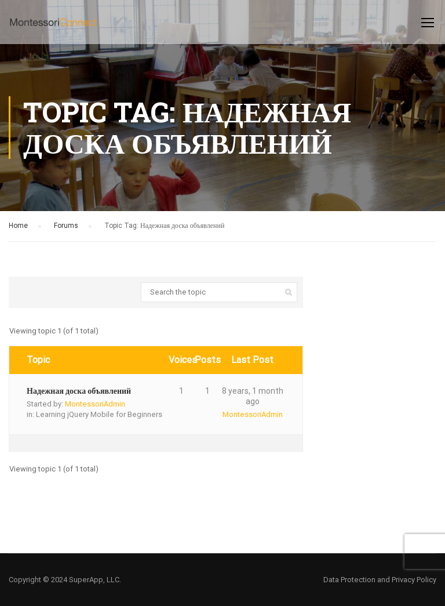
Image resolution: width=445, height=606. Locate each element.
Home (18, 226)
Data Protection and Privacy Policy (379, 579)
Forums (66, 226)
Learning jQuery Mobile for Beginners (99, 414)
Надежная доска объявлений (79, 390)
